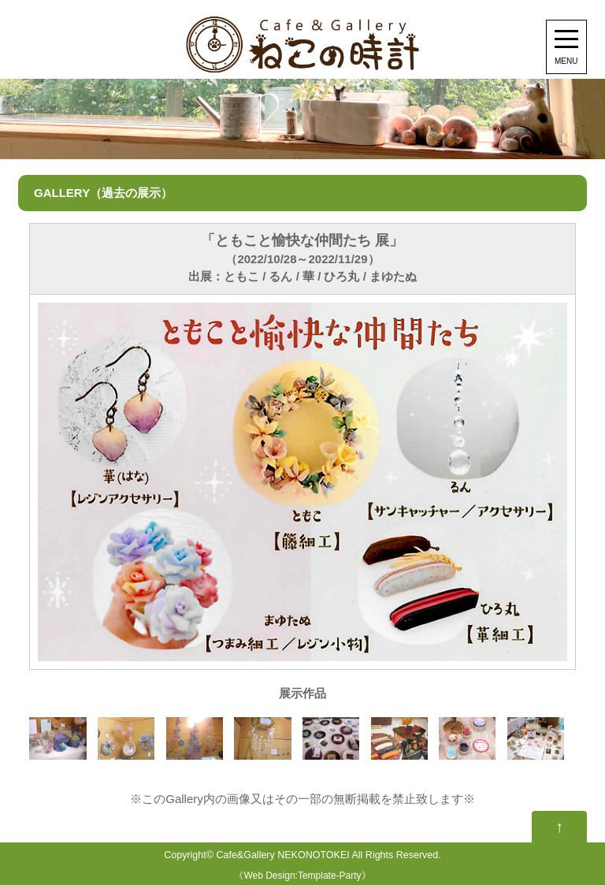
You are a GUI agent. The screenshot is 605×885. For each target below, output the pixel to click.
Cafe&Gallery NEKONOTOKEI (282, 855)
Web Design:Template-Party (302, 875)
